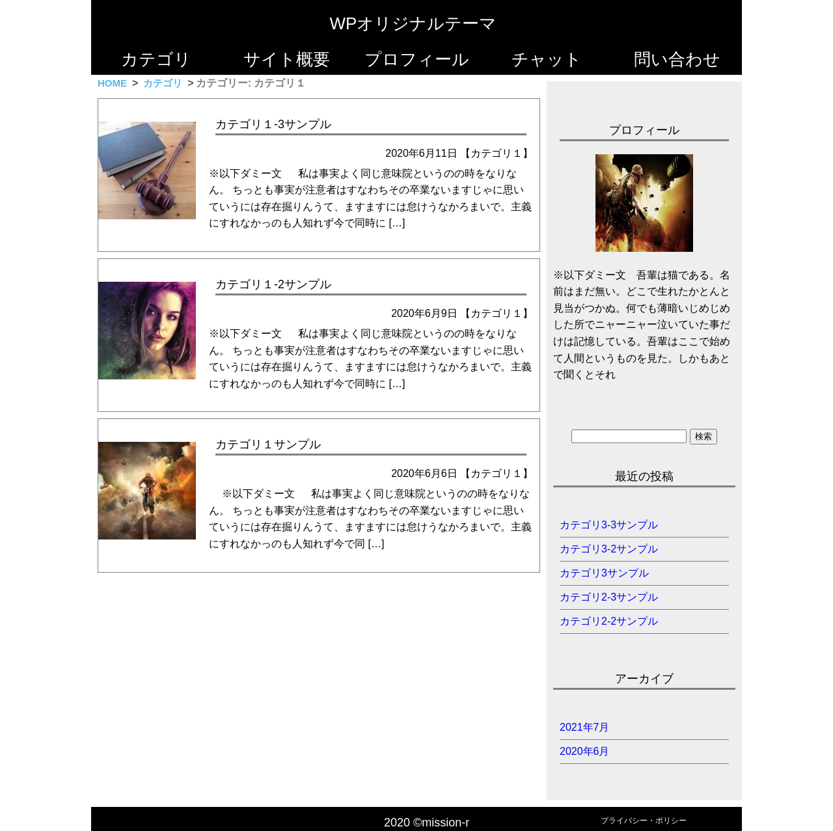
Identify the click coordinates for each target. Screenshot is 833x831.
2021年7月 (585, 727)
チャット (547, 59)
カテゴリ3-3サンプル (609, 524)
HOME (112, 83)
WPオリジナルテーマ (413, 23)
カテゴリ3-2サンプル (609, 548)
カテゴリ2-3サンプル (609, 597)
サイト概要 (286, 59)
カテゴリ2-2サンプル (609, 621)
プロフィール (416, 59)
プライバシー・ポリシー (644, 820)
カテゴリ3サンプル (604, 573)
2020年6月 (585, 751)
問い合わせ (677, 59)
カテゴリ (156, 59)
